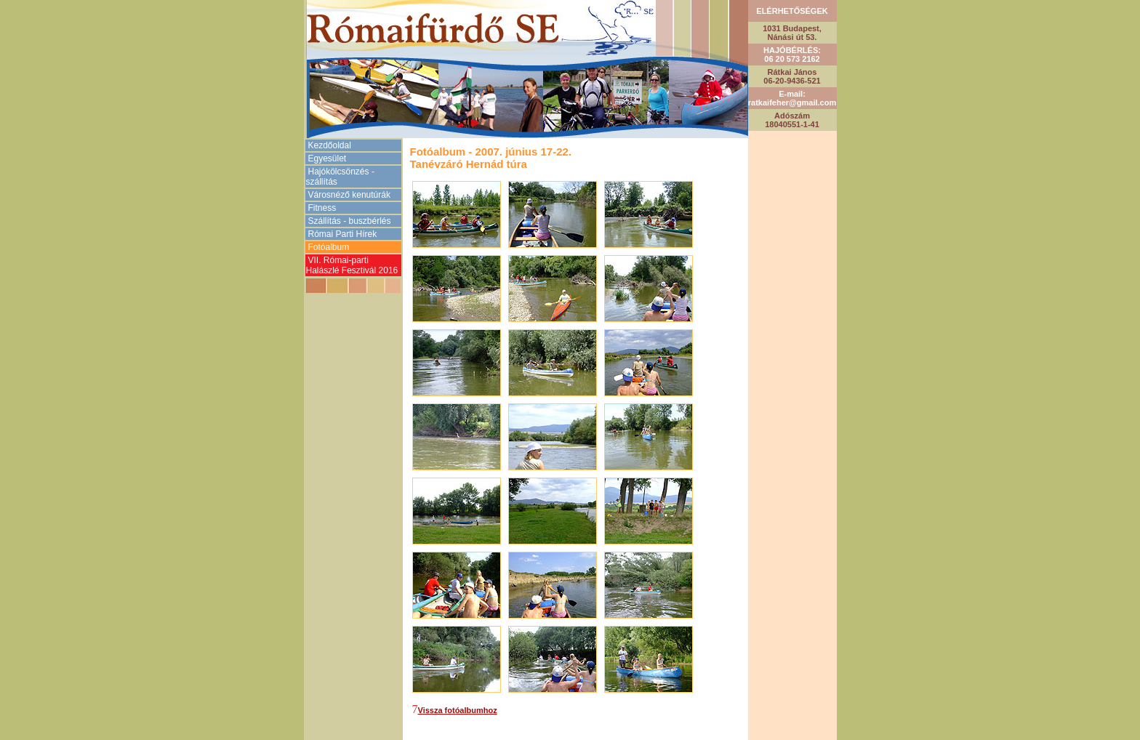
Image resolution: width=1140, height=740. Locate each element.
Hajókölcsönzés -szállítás (340, 176)
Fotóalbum (329, 247)
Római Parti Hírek (342, 234)
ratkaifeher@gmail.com (792, 102)
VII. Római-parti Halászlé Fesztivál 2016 (352, 265)
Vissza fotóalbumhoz (457, 710)
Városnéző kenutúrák (349, 195)
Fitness (322, 208)
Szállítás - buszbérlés (349, 221)
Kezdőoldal (329, 145)
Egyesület (327, 158)
